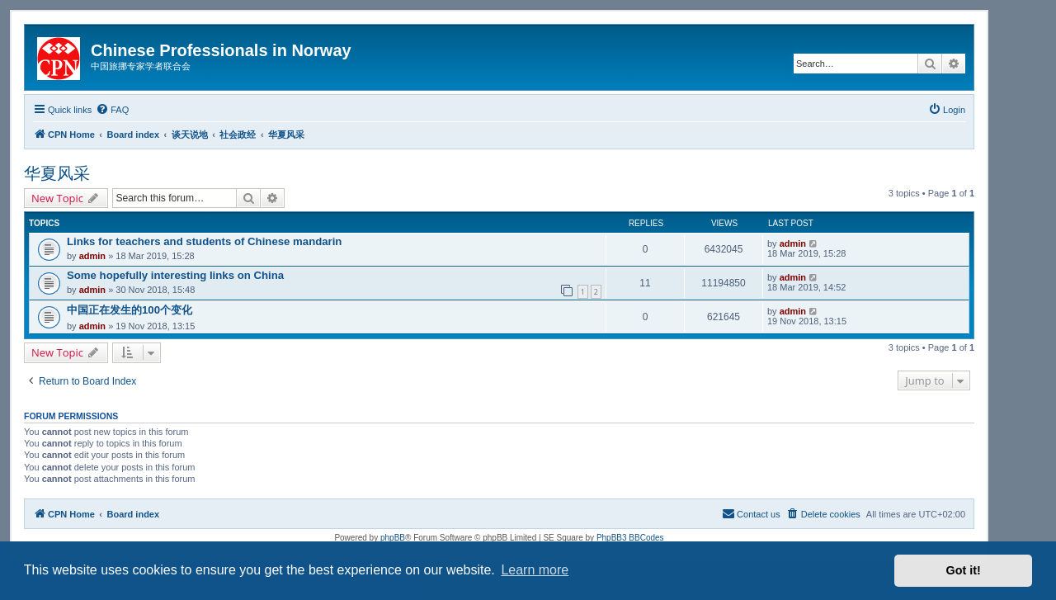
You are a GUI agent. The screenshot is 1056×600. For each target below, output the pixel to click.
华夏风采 (57, 173)
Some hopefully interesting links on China (175, 275)
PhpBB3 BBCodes (630, 537)
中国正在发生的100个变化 (129, 310)
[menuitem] (112, 110)
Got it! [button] (963, 570)
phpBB (392, 537)
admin (92, 256)
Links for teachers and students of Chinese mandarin (204, 241)
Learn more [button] (534, 570)
